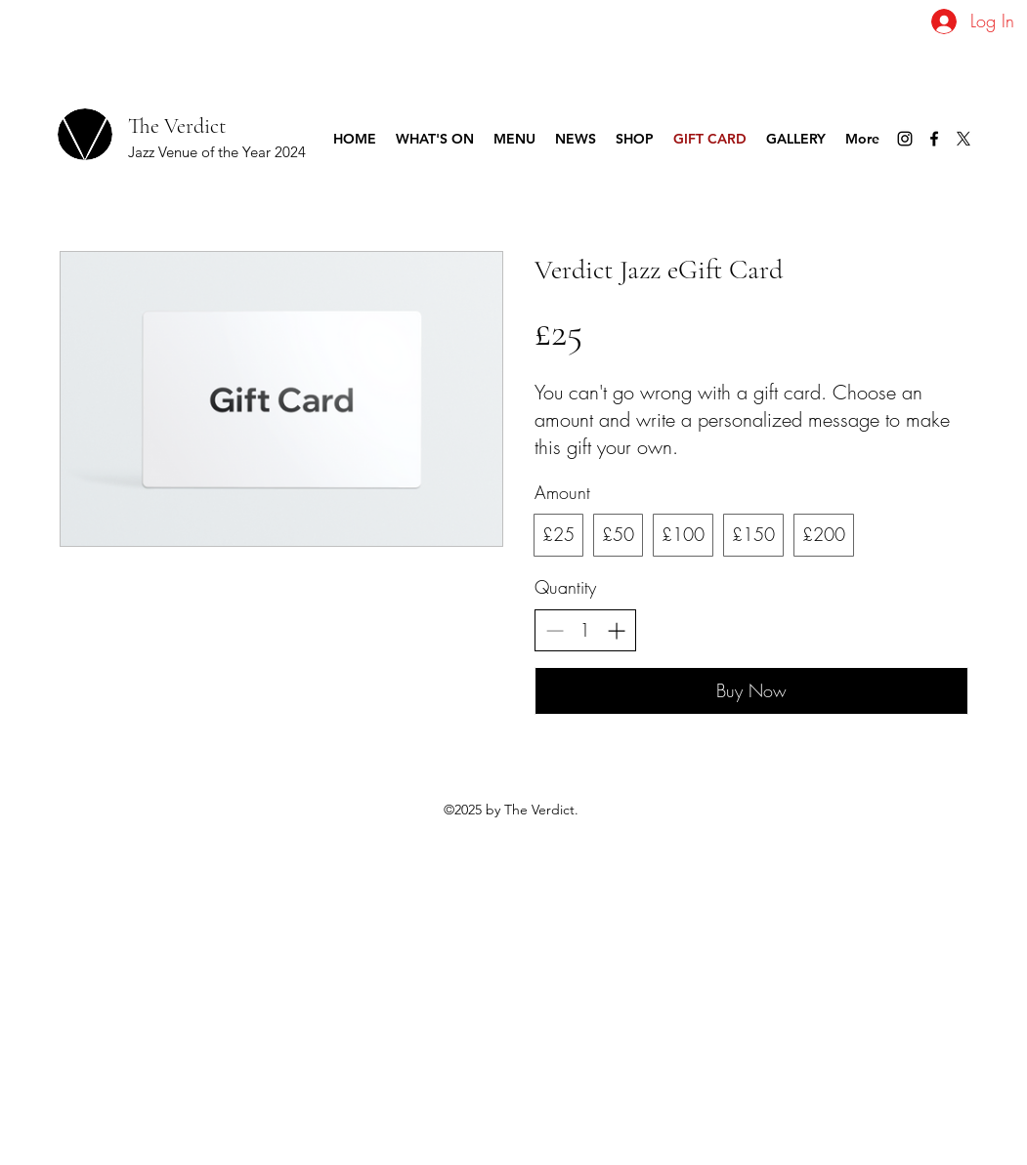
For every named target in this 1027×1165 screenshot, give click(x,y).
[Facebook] (934, 138)
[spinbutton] (585, 630)
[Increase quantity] (616, 630)
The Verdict (177, 126)
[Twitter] (963, 138)
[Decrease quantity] (554, 630)
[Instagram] (905, 138)
